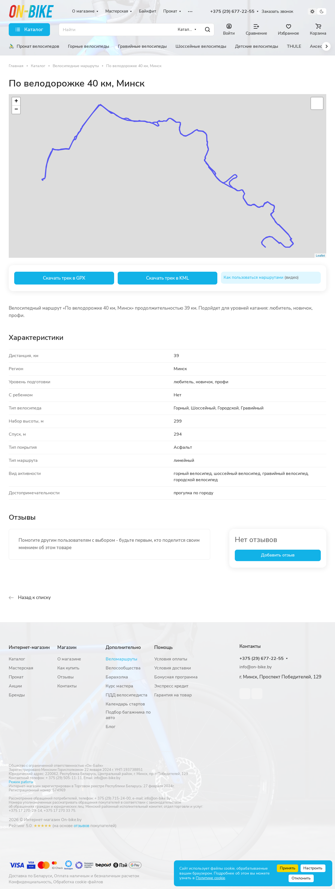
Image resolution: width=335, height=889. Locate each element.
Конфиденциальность (30, 882)
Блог (110, 727)
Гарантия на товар (173, 695)
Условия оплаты (170, 659)
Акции (15, 686)
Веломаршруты (121, 659)
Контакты (67, 686)
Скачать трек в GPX (64, 278)
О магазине (69, 659)
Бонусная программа (176, 677)
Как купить (68, 668)
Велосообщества (123, 668)
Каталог (17, 659)
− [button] (16, 110)
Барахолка (117, 677)
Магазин (66, 647)
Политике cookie (210, 878)
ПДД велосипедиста (126, 695)
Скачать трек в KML (167, 278)
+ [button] (16, 101)
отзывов (81, 825)
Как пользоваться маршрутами (253, 277)
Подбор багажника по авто (128, 715)
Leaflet (320, 255)
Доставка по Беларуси (30, 876)
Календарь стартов (125, 704)
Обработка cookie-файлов (78, 882)
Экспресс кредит (171, 686)
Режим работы (21, 782)
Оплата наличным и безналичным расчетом (96, 876)
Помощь (163, 647)
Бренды (17, 695)
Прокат (16, 677)
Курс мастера (119, 686)
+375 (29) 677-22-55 (232, 11)
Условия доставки (172, 668)
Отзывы (65, 677)
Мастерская (21, 668)
